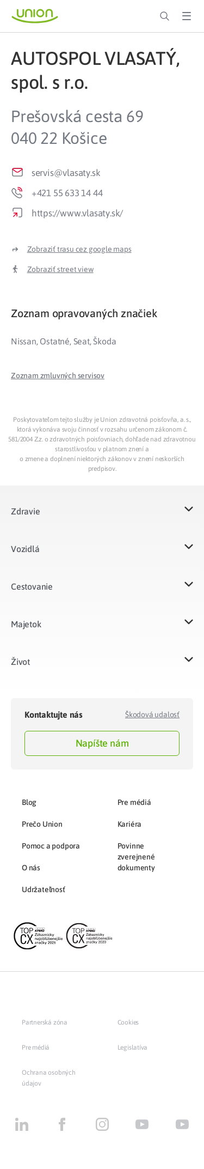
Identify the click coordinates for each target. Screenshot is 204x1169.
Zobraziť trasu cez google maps (79, 249)
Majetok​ (26, 624)
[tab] (102, 313)
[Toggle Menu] (186, 16)
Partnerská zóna (44, 1022)
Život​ (20, 662)
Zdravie (25, 511)
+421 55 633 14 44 (67, 192)
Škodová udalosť (152, 714)
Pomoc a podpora (51, 845)
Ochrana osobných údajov (49, 1078)
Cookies (128, 1022)
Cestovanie (32, 586)
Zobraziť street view (60, 269)
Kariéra (130, 824)
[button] (57, 375)
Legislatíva (133, 1047)
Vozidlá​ (25, 549)
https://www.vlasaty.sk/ (77, 213)
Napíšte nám (102, 743)
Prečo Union (42, 824)
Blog (29, 802)
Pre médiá (134, 802)
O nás (31, 867)
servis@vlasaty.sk (66, 172)
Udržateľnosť (43, 889)
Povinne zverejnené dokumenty (136, 856)
